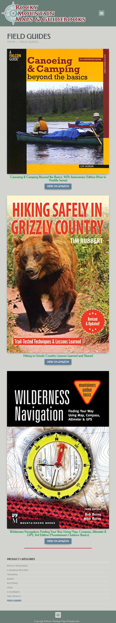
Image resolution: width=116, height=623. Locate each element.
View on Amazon (58, 186)
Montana (12, 574)
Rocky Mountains (17, 565)
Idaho (10, 578)
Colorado (13, 592)
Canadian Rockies (17, 570)
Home (11, 42)
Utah (9, 587)
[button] (101, 13)
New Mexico (14, 596)
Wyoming (12, 583)
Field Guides (14, 600)
